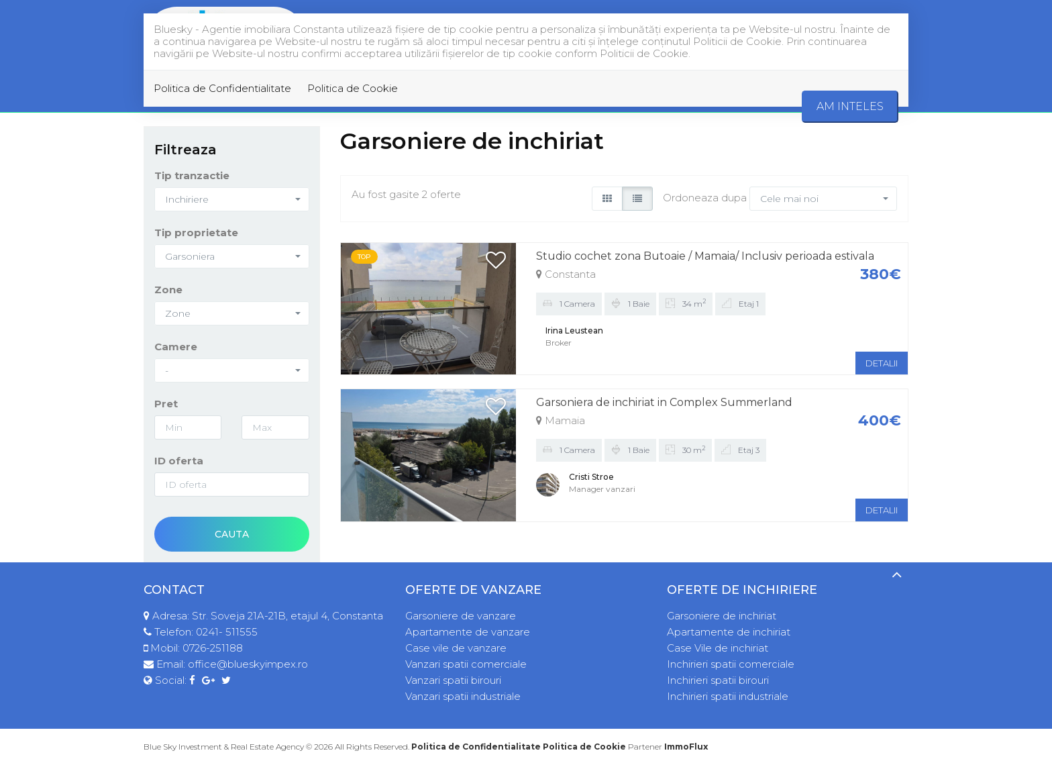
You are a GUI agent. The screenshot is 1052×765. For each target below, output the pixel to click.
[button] (231, 199)
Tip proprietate (196, 232)
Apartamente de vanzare (467, 631)
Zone (168, 289)
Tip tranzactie (191, 175)
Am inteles (850, 106)
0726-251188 (212, 648)
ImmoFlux (686, 747)
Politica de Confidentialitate (222, 88)
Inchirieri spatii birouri (718, 680)
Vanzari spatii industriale (463, 696)
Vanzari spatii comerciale (466, 664)
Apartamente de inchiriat (728, 631)
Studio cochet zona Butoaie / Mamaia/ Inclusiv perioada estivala (705, 256)
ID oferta (178, 460)
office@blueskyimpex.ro (248, 664)
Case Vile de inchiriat (717, 648)
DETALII (881, 363)
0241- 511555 (227, 631)
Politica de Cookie (352, 88)
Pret (166, 403)
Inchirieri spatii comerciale (730, 664)
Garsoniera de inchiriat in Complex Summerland (664, 402)
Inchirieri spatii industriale (727, 696)
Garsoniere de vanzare (460, 615)
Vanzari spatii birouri (453, 680)
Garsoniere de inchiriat (721, 615)
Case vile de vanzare (456, 648)
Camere (175, 346)
